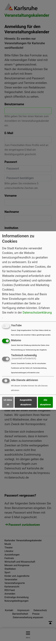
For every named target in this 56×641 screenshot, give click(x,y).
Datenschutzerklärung (37, 312)
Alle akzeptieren (45, 402)
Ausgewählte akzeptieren (26, 402)
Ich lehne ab (8, 402)
